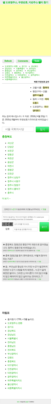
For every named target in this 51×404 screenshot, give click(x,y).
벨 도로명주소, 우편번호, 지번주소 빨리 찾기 (25, 2)
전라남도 (32, 68)
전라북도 (19, 70)
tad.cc (18, 401)
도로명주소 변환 (11, 66)
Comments (23, 61)
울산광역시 (25, 77)
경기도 (24, 66)
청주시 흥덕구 (13, 189)
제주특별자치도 (11, 77)
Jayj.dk (27, 401)
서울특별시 (20, 68)
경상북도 (34, 66)
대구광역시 (29, 73)
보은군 (10, 151)
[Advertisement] (25, 30)
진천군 (10, 173)
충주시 (10, 193)
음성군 (10, 162)
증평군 (10, 170)
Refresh (8, 61)
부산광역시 (31, 70)
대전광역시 (22, 75)
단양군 (10, 147)
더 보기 (6, 198)
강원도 (7, 73)
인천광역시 (9, 75)
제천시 (10, 166)
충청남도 (8, 70)
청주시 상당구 (13, 177)
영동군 (10, 154)
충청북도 (17, 73)
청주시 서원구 (13, 181)
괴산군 (10, 143)
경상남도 (8, 68)
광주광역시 (35, 75)
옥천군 (10, 158)
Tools (36, 61)
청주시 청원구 (13, 185)
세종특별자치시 (11, 79)
